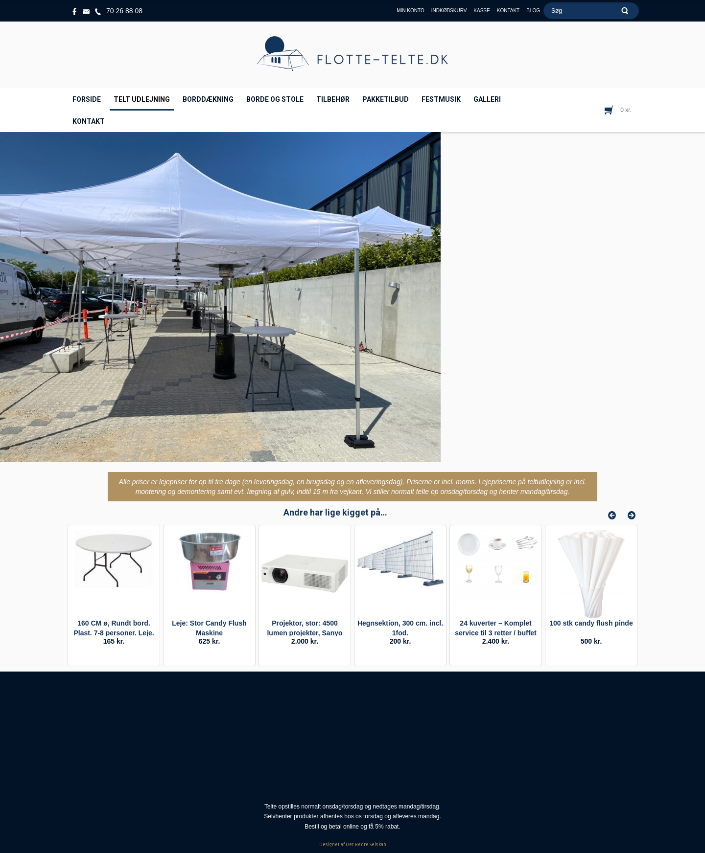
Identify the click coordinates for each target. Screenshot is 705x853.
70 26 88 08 (124, 11)
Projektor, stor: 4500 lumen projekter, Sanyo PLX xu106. (304, 633)
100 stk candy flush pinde (591, 623)
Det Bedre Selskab (366, 845)
